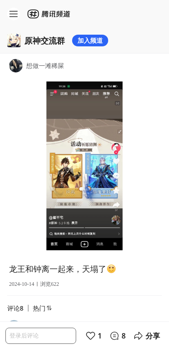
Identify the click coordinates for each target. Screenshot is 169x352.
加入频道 (90, 40)
